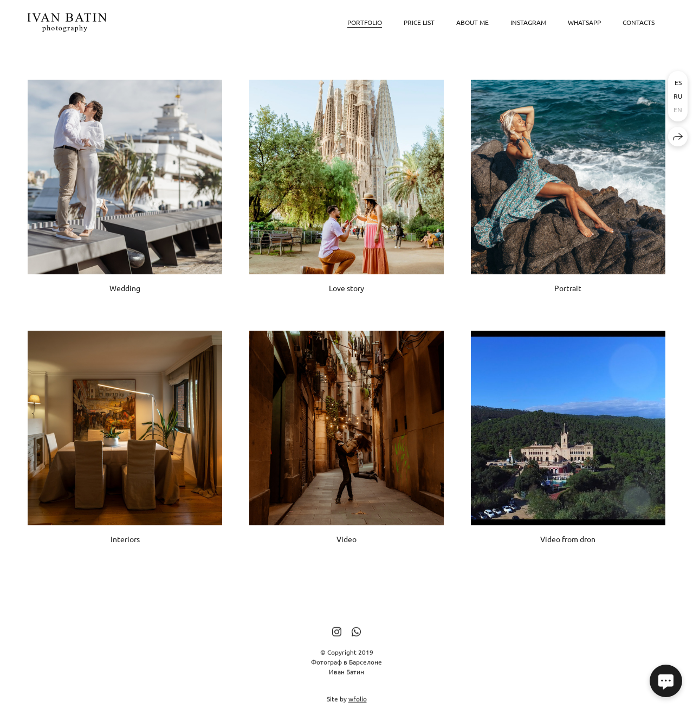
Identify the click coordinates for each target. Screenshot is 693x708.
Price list (419, 22)
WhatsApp (584, 22)
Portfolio (364, 22)
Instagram (528, 22)
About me (472, 22)
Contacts (639, 22)
